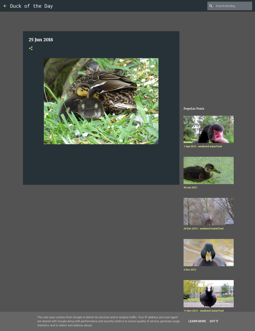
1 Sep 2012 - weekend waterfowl (203, 146)
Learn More (197, 321)
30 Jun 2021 (190, 187)
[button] (31, 48)
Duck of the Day (31, 6)
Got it (214, 321)
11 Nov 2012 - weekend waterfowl (204, 310)
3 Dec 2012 (190, 269)
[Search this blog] (233, 6)
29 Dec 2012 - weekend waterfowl (203, 228)
